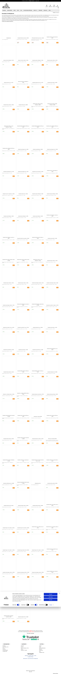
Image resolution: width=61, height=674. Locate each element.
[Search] (52, 7)
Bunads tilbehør (9, 10)
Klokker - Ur (35, 10)
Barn (21, 10)
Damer (15, 10)
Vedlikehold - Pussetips (24, 650)
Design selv (45, 10)
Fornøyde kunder (5, 651)
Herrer (18, 10)
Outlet (49, 10)
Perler (40, 651)
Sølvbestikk (40, 10)
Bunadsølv (4, 10)
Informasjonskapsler (5, 650)
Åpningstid (30, 653)
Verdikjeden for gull (41, 652)
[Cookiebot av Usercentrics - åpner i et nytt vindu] (6, 672)
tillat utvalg (50, 664)
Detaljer (50, 672)
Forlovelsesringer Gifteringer (28, 10)
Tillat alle (50, 661)
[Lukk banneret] (59, 660)
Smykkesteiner (41, 650)
